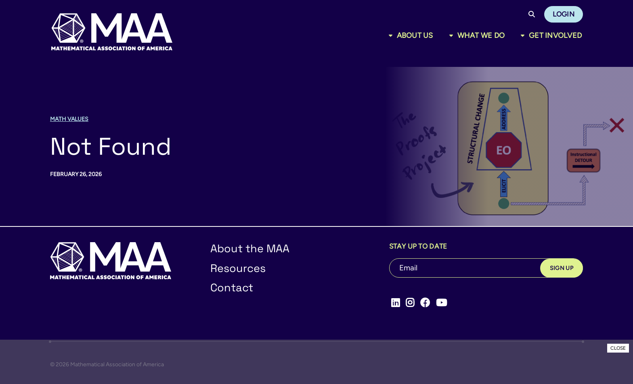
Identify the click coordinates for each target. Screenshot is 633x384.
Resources (238, 268)
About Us (415, 35)
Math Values (69, 119)
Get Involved (555, 35)
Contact (231, 287)
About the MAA (249, 248)
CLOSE (618, 348)
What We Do (481, 35)
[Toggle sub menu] (392, 35)
